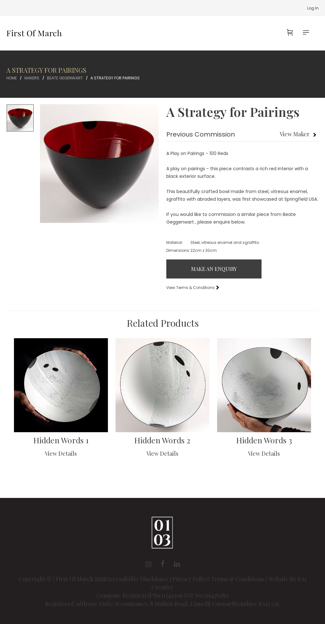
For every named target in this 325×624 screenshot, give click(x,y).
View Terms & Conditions (192, 287)
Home (11, 78)
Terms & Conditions (237, 579)
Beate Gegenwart (65, 78)
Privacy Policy (190, 579)
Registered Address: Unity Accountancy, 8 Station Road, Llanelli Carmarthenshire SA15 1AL (162, 603)
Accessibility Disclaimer (138, 579)
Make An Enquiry (214, 268)
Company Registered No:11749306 (140, 595)
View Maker (294, 134)
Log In (313, 8)
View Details (61, 453)
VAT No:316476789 (206, 595)
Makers (31, 78)
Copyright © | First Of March (57, 579)
